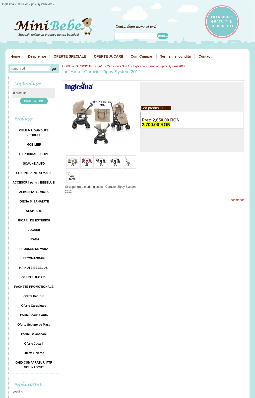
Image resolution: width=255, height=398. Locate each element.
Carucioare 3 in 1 (118, 66)
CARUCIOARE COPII (88, 66)
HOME (66, 66)
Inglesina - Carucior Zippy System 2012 (159, 66)
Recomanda (236, 200)
